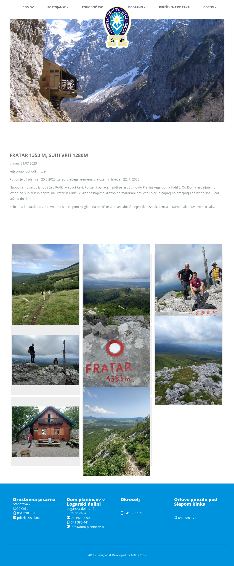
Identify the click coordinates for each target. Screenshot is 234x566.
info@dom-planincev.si (88, 527)
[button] (58, 7)
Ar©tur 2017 (138, 555)
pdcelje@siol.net (29, 518)
